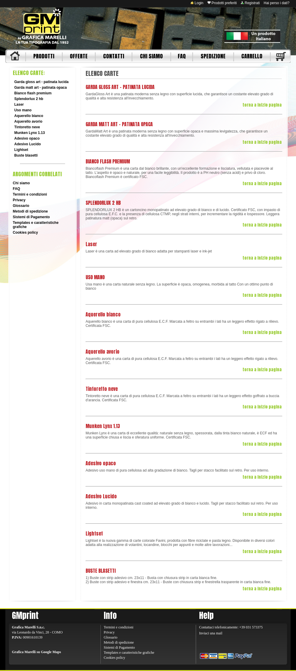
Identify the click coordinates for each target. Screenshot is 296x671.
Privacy (19, 200)
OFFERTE (79, 56)
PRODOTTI (43, 56)
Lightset (21, 150)
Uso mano (23, 110)
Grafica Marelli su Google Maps (36, 652)
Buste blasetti (26, 155)
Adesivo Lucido (27, 144)
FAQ (182, 56)
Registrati (250, 3)
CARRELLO (251, 56)
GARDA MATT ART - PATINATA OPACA (119, 124)
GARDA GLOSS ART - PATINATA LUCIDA (120, 86)
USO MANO (95, 277)
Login (196, 3)
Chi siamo (21, 183)
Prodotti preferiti (222, 3)
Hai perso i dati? (276, 3)
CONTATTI (113, 56)
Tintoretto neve (27, 127)
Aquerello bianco (28, 116)
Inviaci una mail (210, 633)
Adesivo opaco (27, 138)
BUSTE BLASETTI (101, 570)
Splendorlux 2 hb (28, 99)
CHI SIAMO (151, 56)
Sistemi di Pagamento (31, 217)
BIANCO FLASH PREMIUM (108, 161)
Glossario (21, 206)
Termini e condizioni (30, 194)
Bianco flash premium (32, 93)
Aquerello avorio (28, 121)
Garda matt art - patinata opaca (40, 87)
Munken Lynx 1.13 (29, 133)
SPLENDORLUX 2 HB (103, 202)
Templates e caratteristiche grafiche (129, 652)
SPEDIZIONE (213, 56)
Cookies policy (25, 232)
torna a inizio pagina (262, 105)
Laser (19, 104)
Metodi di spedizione (30, 211)
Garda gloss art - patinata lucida (41, 82)
